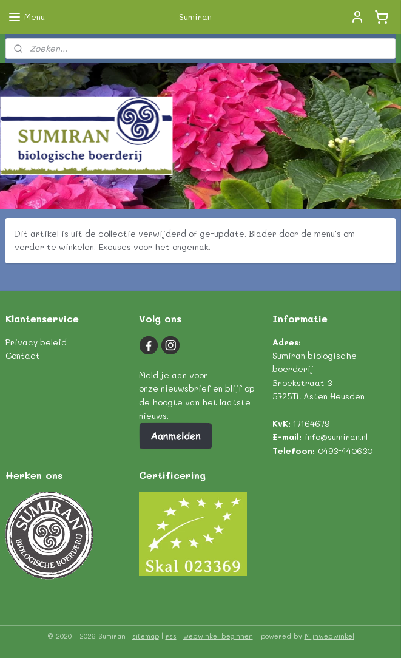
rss (171, 635)
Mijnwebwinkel (329, 635)
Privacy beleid (36, 342)
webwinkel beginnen (218, 635)
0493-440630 (345, 450)
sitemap (145, 635)
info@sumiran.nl (336, 437)
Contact (22, 355)
